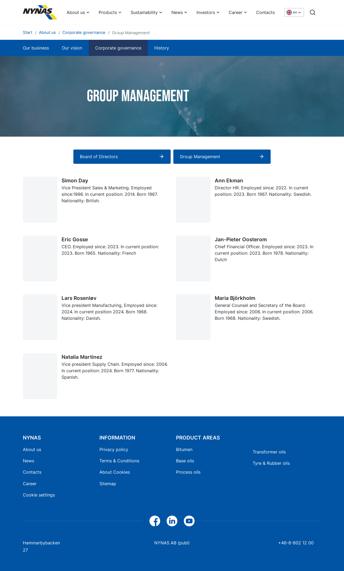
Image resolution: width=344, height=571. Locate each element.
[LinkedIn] (172, 521)
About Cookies (114, 472)
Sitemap (107, 483)
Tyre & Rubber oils (271, 463)
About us (76, 12)
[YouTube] (189, 521)
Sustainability (144, 12)
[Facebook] (154, 521)
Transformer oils (269, 452)
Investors (205, 12)
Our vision (72, 48)
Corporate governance (118, 48)
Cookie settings (39, 495)
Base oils (185, 460)
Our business (36, 48)
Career (235, 12)
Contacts (265, 12)
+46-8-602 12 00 (296, 542)
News (177, 12)
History (161, 48)
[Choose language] (294, 12)
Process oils (188, 472)
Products (108, 12)
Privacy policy (113, 449)
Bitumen (184, 449)
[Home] (40, 12)
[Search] (312, 12)
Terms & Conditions (119, 460)
